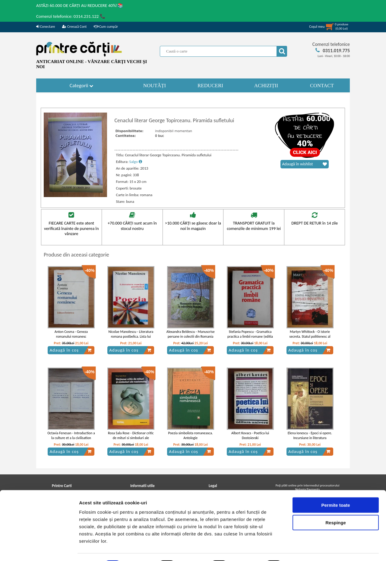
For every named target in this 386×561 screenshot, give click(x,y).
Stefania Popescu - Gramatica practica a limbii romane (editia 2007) (250, 337)
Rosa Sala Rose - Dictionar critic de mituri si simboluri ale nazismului (131, 438)
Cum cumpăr (106, 26)
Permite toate (335, 488)
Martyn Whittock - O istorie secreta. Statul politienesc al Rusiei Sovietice (310, 337)
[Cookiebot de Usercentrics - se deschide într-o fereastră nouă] (39, 549)
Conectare (45, 26)
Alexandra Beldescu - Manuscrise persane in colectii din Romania (190, 334)
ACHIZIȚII (266, 85)
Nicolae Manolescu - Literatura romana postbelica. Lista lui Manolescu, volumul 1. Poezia (130, 337)
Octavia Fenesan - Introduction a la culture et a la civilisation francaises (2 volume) (71, 438)
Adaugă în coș (70, 350)
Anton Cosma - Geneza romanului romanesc (71, 334)
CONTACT (322, 85)
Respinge (335, 506)
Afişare (301, 549)
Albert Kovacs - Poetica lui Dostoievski (250, 435)
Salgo (135, 161)
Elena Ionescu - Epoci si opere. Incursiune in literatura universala (310, 438)
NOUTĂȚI (154, 85)
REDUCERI (210, 85)
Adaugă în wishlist (304, 164)
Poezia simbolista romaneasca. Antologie (190, 435)
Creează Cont (74, 26)
